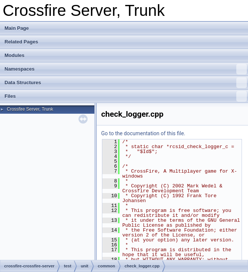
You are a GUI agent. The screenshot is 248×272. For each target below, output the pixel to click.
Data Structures (126, 82)
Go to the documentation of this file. (143, 133)
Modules (15, 55)
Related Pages (21, 42)
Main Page (17, 28)
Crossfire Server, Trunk (30, 109)
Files (126, 96)
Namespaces (126, 69)
